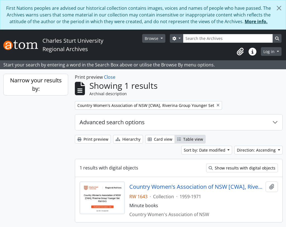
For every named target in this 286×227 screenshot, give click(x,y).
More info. (256, 21)
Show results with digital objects (242, 168)
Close (109, 77)
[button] (240, 52)
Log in (269, 51)
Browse (152, 38)
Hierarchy (128, 139)
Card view (160, 139)
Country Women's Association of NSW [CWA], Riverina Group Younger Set (196, 186)
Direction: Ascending (257, 150)
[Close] (279, 8)
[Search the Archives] (228, 38)
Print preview (92, 139)
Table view (190, 139)
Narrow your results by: (36, 84)
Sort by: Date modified (205, 150)
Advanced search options (112, 122)
